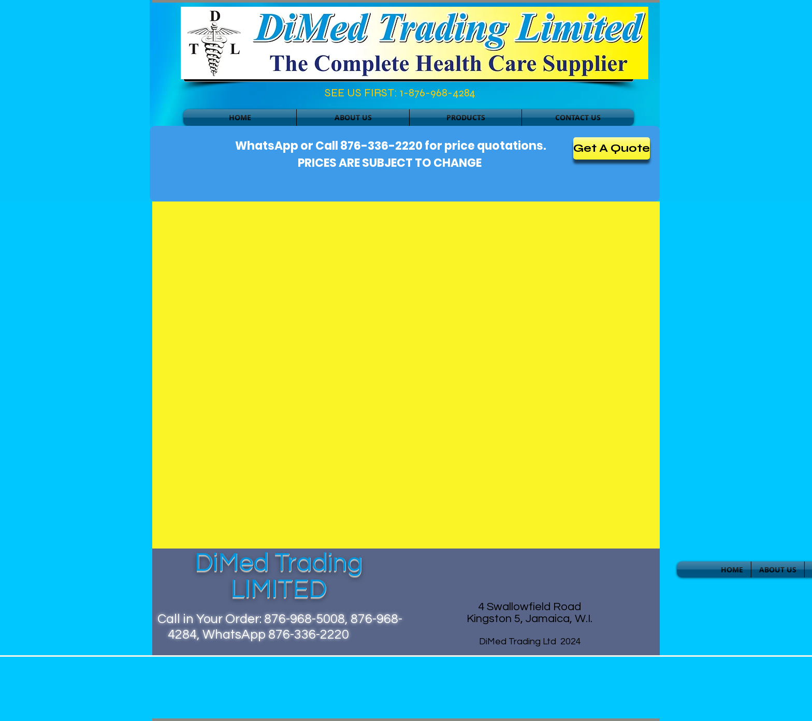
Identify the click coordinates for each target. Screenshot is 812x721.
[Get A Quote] (611, 148)
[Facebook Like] (228, 95)
